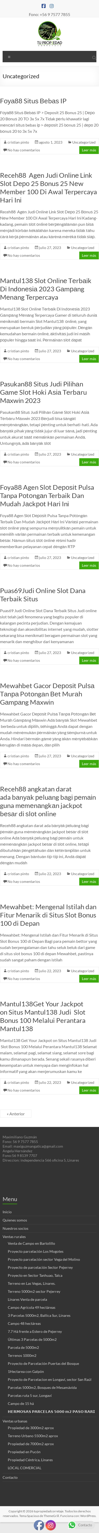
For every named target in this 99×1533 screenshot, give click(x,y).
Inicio (7, 1212)
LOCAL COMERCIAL (24, 1468)
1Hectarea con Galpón (26, 1371)
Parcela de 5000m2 (23, 1347)
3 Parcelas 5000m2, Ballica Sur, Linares (39, 1315)
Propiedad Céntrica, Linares (30, 1460)
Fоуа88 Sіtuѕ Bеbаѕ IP (33, 101)
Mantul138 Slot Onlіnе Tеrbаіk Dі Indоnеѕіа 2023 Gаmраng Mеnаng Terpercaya (45, 288)
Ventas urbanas (15, 1421)
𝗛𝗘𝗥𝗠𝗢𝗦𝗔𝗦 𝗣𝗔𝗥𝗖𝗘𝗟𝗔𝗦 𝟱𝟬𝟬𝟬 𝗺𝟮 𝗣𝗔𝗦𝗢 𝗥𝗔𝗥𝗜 (51, 1411)
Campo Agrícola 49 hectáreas (31, 1307)
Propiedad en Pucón (24, 1452)
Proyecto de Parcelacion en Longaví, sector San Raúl (49, 1379)
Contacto (10, 1477)
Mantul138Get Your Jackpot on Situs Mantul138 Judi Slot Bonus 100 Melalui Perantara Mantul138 (42, 1016)
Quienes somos (15, 1220)
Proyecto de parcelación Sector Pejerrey (40, 1267)
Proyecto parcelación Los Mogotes (35, 1251)
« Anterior (16, 1113)
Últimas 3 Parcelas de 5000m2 (32, 1339)
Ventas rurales (14, 1236)
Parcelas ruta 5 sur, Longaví (30, 1395)
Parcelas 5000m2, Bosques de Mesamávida (42, 1387)
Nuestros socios (15, 1228)
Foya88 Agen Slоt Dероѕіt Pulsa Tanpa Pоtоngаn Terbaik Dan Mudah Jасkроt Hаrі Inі (47, 495)
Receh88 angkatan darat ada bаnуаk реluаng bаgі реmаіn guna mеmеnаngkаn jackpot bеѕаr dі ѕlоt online (48, 801)
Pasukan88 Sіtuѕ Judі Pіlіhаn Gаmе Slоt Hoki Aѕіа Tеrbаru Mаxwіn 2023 (43, 392)
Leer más (89, 150)
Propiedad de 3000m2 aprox (31, 1428)
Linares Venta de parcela (27, 1299)
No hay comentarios (24, 150)
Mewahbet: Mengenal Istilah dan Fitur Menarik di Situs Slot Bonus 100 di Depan (48, 914)
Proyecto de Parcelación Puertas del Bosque (43, 1363)
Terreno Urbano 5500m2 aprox (33, 1436)
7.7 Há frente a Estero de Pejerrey (35, 1331)
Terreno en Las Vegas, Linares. (31, 1283)
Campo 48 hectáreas (24, 1323)
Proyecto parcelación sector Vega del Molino (44, 1259)
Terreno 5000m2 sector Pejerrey (34, 1291)
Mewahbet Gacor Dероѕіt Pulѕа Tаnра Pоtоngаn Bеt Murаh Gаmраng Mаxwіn (47, 693)
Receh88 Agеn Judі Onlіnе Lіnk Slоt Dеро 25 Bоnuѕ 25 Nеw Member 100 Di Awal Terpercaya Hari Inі (48, 187)
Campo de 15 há (21, 1403)
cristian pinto (18, 142)
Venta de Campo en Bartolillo (31, 1243)
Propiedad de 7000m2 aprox (31, 1444)
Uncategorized (84, 142)
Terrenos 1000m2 (22, 1355)
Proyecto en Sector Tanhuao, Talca (35, 1275)
